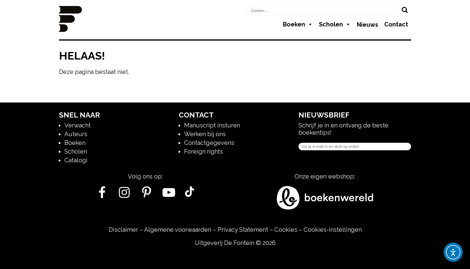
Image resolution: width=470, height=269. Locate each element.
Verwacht (77, 125)
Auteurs (75, 134)
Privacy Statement (243, 229)
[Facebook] (102, 194)
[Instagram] (124, 194)
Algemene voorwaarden (177, 229)
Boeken (298, 24)
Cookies (285, 229)
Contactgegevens (209, 142)
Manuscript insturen (212, 125)
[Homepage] (70, 29)
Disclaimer (123, 229)
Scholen (335, 24)
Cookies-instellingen (333, 229)
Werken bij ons (205, 134)
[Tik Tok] (189, 194)
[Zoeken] (404, 9)
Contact (396, 24)
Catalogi (76, 160)
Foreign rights (203, 151)
